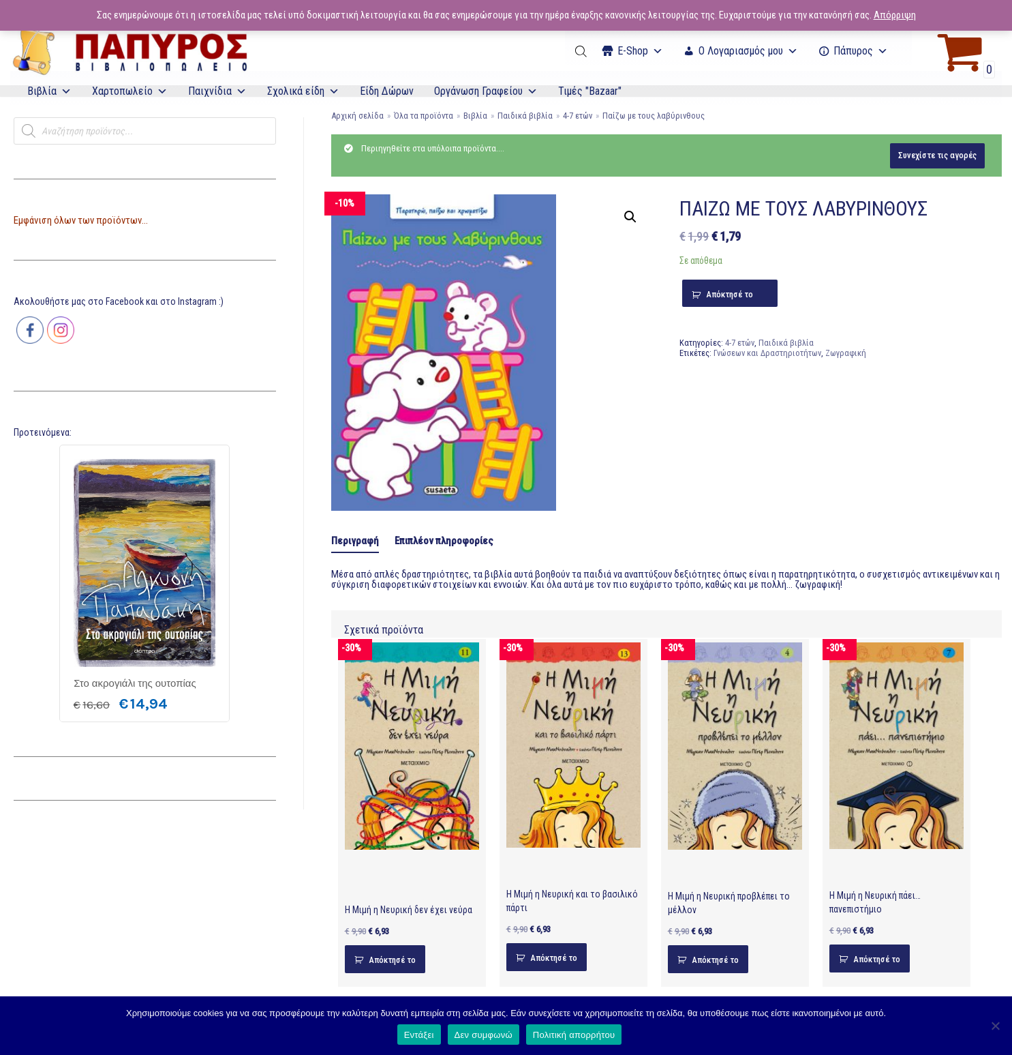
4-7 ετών (577, 115)
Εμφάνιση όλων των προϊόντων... (81, 220)
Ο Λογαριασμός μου (748, 50)
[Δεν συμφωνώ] (995, 1025)
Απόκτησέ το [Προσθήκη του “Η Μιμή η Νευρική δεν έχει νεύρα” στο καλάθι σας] (392, 960)
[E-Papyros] (129, 51)
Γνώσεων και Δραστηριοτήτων (767, 353)
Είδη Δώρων (387, 91)
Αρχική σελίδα (357, 115)
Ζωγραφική (845, 353)
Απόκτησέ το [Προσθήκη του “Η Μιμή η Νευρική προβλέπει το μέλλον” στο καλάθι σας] (715, 960)
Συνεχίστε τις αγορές (937, 155)
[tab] (355, 542)
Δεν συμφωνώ (483, 1035)
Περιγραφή (355, 541)
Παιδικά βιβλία (525, 115)
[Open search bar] (582, 51)
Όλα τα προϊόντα (423, 115)
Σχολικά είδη (303, 91)
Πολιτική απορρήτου (574, 1035)
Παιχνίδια (217, 91)
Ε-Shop (640, 50)
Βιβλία (49, 91)
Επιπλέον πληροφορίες (444, 541)
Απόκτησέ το (729, 294)
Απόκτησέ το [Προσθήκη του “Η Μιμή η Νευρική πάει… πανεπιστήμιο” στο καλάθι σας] (876, 959)
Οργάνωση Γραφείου (486, 91)
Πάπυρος (860, 50)
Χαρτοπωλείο (130, 91)
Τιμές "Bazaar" (590, 91)
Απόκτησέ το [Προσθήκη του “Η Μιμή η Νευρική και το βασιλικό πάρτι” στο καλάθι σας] (553, 958)
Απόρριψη (895, 15)
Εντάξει (419, 1035)
